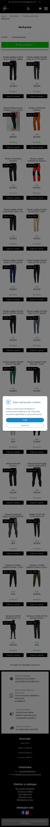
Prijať (25, 420)
